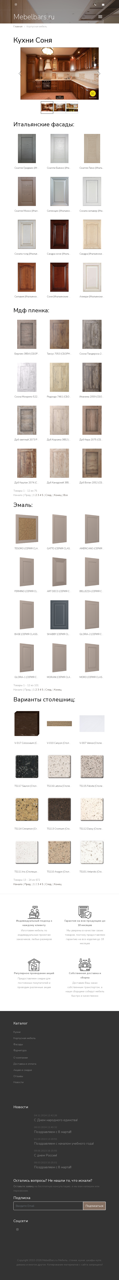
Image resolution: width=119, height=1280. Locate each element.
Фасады (18, 1044)
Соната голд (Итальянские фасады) (34, 254)
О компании (20, 1057)
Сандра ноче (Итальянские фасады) (67, 254)
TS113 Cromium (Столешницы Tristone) (68, 828)
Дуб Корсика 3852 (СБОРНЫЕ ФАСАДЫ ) (70, 439)
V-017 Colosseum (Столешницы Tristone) (37, 743)
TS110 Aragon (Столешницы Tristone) (67, 871)
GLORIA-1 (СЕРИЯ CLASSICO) (30, 677)
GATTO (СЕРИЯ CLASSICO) (61, 548)
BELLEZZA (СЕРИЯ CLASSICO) (96, 591)
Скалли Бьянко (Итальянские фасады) (68, 168)
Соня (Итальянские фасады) (62, 296)
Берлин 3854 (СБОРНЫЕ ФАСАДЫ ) (34, 353)
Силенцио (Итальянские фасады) (65, 211)
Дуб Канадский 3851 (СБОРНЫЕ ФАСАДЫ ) (71, 482)
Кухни (16, 1032)
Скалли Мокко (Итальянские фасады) (35, 211)
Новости (18, 1082)
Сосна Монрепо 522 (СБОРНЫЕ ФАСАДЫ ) (38, 396)
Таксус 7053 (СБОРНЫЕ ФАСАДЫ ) (66, 353)
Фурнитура (19, 1050)
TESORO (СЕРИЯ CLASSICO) (29, 548)
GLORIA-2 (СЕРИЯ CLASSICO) (96, 634)
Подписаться (94, 1206)
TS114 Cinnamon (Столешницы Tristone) (36, 828)
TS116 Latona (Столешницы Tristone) (67, 786)
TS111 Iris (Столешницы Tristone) (32, 871)
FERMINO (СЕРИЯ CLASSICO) (30, 591)
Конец (57, 495)
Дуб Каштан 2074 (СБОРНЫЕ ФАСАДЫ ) (37, 482)
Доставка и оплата (24, 1064)
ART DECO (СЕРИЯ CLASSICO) (63, 591)
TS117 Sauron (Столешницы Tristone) (34, 786)
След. (48, 495)
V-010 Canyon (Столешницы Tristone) (67, 743)
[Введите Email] (48, 1206)
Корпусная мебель (24, 1038)
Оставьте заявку (23, 1186)
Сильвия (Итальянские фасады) (31, 296)
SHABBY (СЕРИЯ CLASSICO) (62, 634)
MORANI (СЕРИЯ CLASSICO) (62, 677)
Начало (17, 884)
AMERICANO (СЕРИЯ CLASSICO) (97, 548)
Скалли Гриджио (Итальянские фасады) (36, 168)
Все (65, 495)
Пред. (27, 884)
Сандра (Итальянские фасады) (96, 254)
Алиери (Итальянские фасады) (97, 296)
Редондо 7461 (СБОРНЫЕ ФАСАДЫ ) (67, 396)
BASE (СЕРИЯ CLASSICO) (28, 634)
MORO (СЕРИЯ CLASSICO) (94, 677)
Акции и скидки (22, 1070)
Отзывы (18, 1076)
